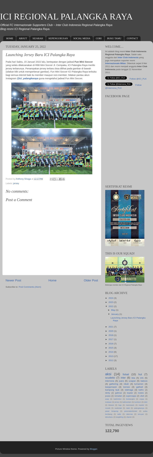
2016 (111, 343)
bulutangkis (130, 399)
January (115, 314)
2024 (111, 298)
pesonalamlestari (130, 411)
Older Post (91, 280)
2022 (111, 306)
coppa (141, 399)
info (142, 378)
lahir (145, 402)
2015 (111, 348)
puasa (107, 396)
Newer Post (13, 280)
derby (107, 393)
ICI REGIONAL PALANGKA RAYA (66, 16)
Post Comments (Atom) (30, 287)
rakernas (129, 414)
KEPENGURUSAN (58, 38)
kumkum (138, 402)
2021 (111, 327)
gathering (113, 384)
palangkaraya (139, 408)
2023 (111, 302)
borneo (126, 387)
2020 (111, 331)
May (113, 310)
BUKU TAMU (114, 38)
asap (107, 399)
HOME (9, 38)
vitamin (129, 417)
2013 (111, 356)
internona (109, 381)
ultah (142, 396)
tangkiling (119, 417)
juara (121, 381)
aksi (108, 374)
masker (141, 405)
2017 (111, 339)
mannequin (130, 405)
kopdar (130, 393)
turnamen (138, 384)
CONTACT (132, 38)
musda (107, 408)
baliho (141, 390)
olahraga (129, 390)
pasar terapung (111, 411)
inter (123, 377)
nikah (126, 384)
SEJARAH (38, 38)
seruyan (141, 414)
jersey (16, 183)
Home (52, 280)
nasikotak (118, 408)
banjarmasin (111, 387)
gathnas (118, 393)
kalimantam (127, 402)
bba (133, 378)
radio (119, 414)
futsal (126, 374)
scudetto (110, 377)
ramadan (118, 396)
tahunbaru (109, 417)
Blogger (93, 449)
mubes (141, 393)
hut (140, 374)
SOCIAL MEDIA (81, 38)
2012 (111, 360)
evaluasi (108, 402)
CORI (99, 38)
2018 (111, 335)
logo (120, 405)
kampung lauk (112, 390)
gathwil (139, 387)
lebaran (111, 405)
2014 (111, 352)
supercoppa (131, 396)
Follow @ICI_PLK (138, 79)
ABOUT (23, 38)
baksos (144, 381)
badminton (117, 399)
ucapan (132, 381)
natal (128, 408)
